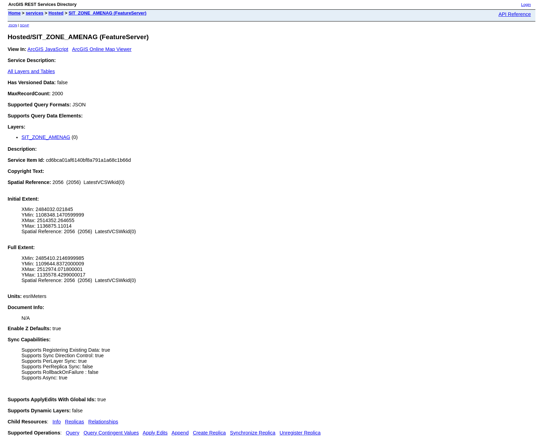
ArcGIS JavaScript (47, 49)
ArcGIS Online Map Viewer (102, 49)
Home (14, 13)
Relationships (103, 421)
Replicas (74, 421)
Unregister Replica (299, 433)
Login (526, 4)
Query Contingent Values (111, 433)
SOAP (24, 25)
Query (72, 433)
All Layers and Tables (31, 71)
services (34, 13)
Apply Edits (155, 433)
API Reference (514, 14)
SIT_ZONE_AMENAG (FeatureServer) (107, 13)
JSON (12, 25)
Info (57, 421)
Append (180, 433)
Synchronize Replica (252, 433)
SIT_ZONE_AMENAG (45, 137)
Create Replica (209, 433)
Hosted (55, 13)
